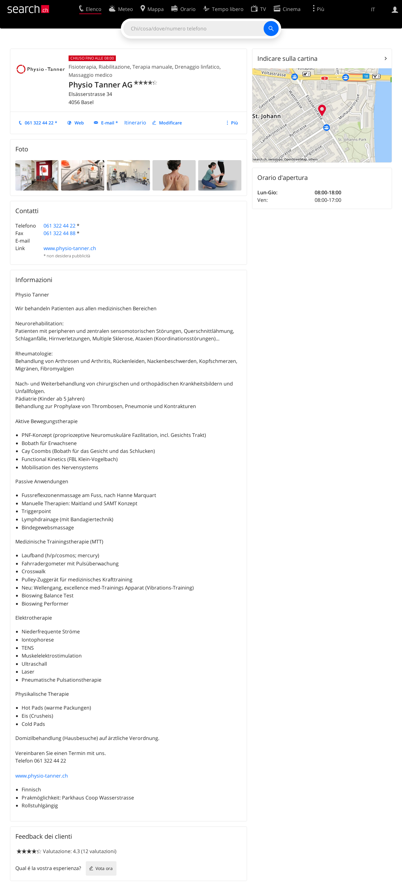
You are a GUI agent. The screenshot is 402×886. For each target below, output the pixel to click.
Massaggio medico (90, 74)
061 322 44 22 (59, 225)
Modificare (170, 123)
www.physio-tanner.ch (70, 248)
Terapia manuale (152, 66)
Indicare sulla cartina (287, 58)
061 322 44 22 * (41, 123)
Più (234, 123)
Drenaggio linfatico (197, 66)
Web (79, 123)
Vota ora (104, 868)
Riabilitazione (114, 66)
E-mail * (109, 123)
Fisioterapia (82, 66)
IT (373, 9)
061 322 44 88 (59, 233)
